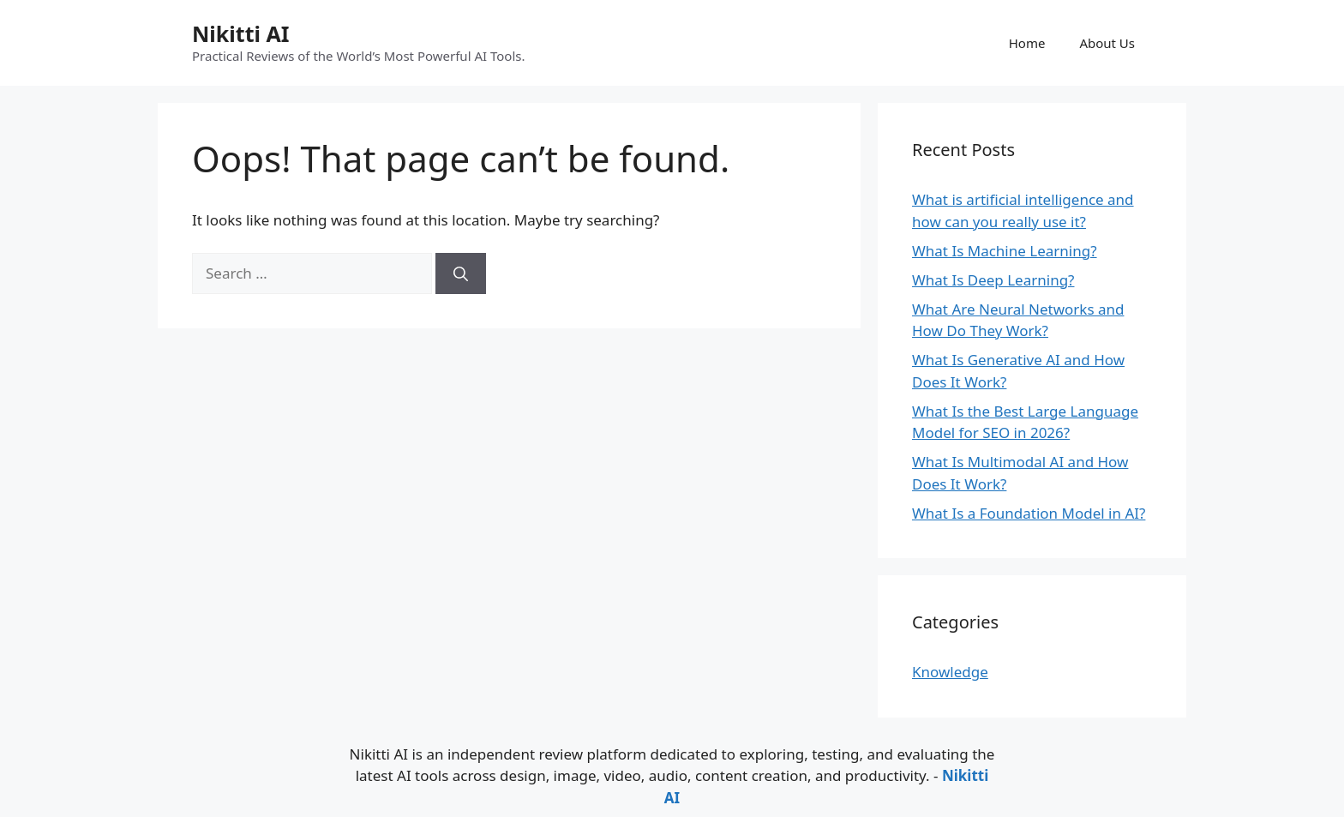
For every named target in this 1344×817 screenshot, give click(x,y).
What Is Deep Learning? (993, 280)
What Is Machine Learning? (1004, 251)
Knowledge (950, 672)
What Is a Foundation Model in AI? (1028, 513)
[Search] (460, 273)
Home (1027, 42)
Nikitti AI (240, 33)
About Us (1107, 42)
